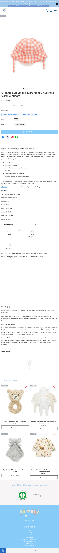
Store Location (29, 543)
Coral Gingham (20, 124)
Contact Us (29, 532)
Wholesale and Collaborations (29, 539)
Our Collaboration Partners (29, 541)
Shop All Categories (29, 545)
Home (29, 530)
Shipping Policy (29, 537)
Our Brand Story (29, 535)
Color (2, 124)
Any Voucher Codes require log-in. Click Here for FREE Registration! (28, 6)
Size (2, 119)
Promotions (4, 110)
